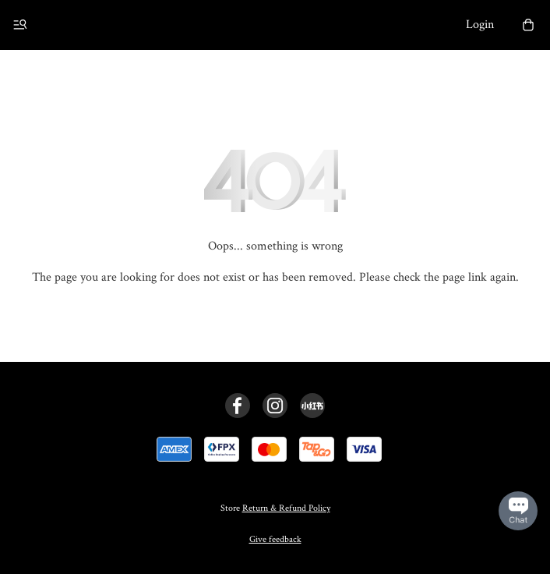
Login (480, 24)
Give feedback (275, 539)
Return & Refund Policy (286, 508)
